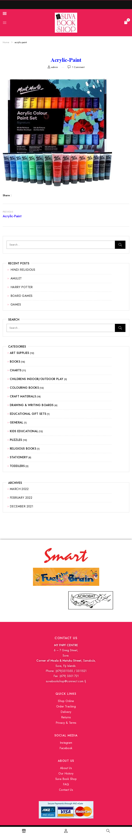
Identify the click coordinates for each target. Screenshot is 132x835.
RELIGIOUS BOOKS (23, 448)
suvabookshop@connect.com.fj (66, 681)
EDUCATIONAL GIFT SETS (28, 414)
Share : (7, 195)
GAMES (16, 304)
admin (54, 67)
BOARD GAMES (21, 296)
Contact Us (66, 790)
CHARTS (15, 370)
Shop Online (66, 701)
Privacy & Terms (66, 723)
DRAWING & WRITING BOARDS (32, 405)
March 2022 (19, 489)
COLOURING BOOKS (24, 388)
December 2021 (21, 506)
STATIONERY (19, 457)
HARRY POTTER (22, 287)
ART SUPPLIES (19, 353)
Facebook (66, 748)
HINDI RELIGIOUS (23, 270)
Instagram (66, 743)
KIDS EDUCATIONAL (24, 431)
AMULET (16, 278)
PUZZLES (16, 440)
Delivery (66, 712)
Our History (65, 773)
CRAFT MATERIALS (23, 396)
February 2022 (21, 498)
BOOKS (15, 362)
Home (6, 42)
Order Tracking (66, 706)
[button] (125, 22)
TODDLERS (17, 466)
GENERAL (16, 422)
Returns (66, 717)
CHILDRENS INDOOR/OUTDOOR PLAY (36, 379)
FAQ (66, 784)
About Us (66, 768)
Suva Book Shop (66, 779)
